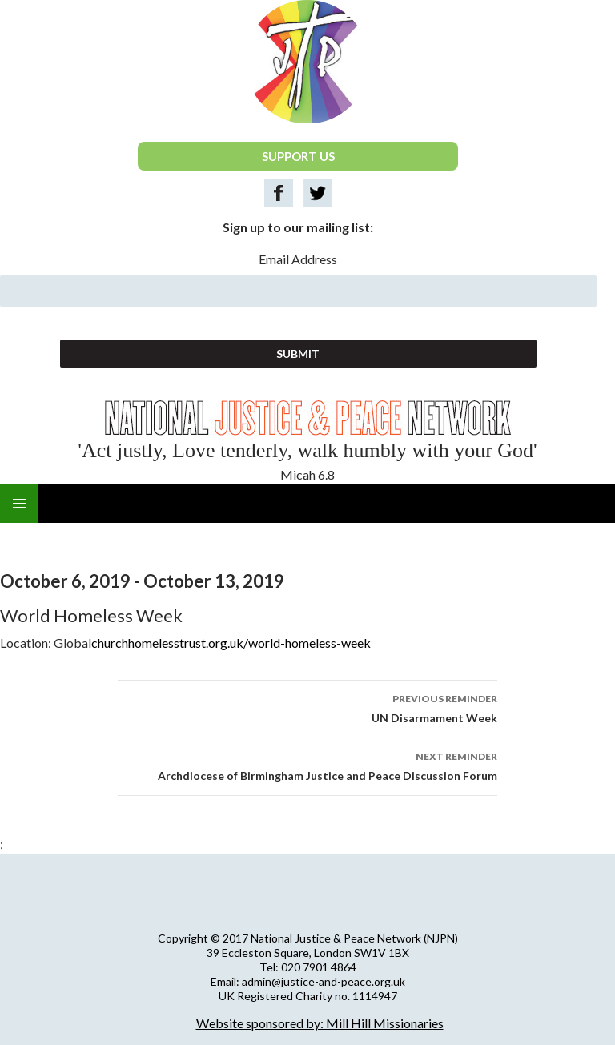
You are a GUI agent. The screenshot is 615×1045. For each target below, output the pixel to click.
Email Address (298, 259)
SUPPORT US (298, 156)
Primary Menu (19, 503)
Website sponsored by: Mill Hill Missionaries (320, 1023)
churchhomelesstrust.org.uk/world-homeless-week (231, 642)
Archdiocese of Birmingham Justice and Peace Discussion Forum (307, 764)
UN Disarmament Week (307, 707)
